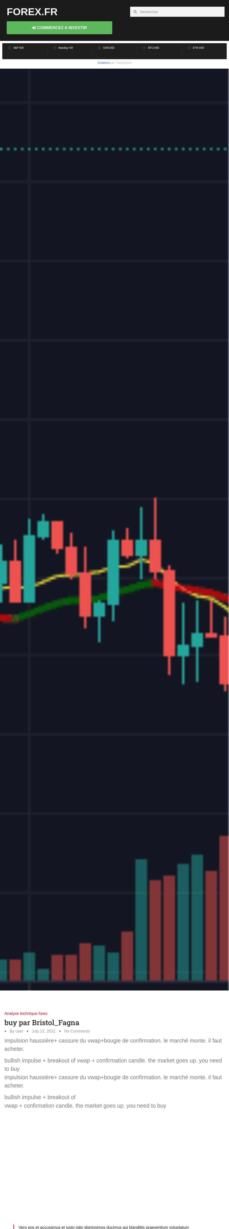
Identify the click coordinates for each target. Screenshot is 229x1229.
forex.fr (32, 11)
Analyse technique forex (25, 1013)
